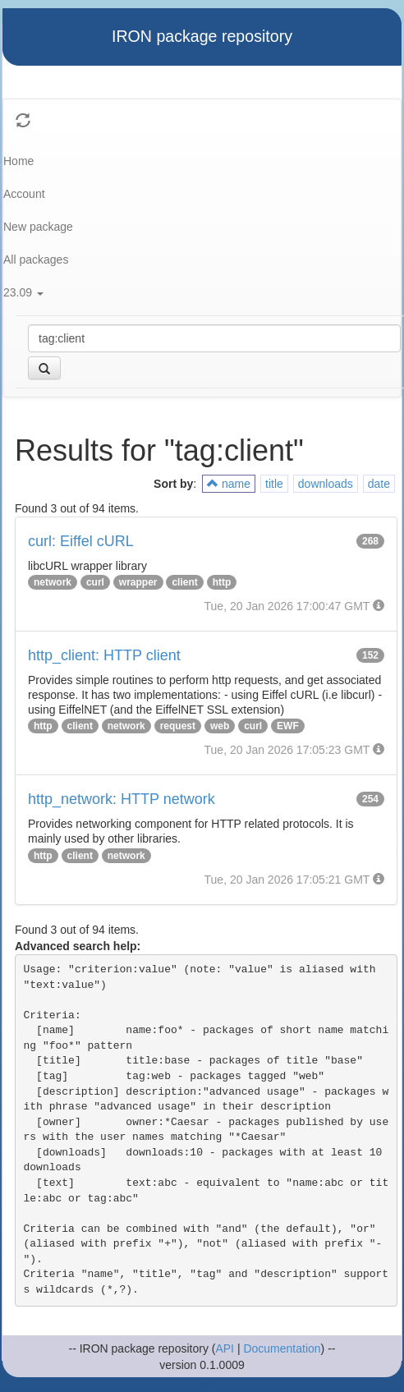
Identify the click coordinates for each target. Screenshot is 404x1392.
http (222, 582)
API (224, 1348)
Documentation (281, 1348)
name (228, 483)
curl (95, 582)
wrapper (138, 582)
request (177, 726)
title (274, 483)
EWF (288, 726)
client (184, 582)
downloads (325, 483)
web (219, 726)
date (379, 483)
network (52, 582)
